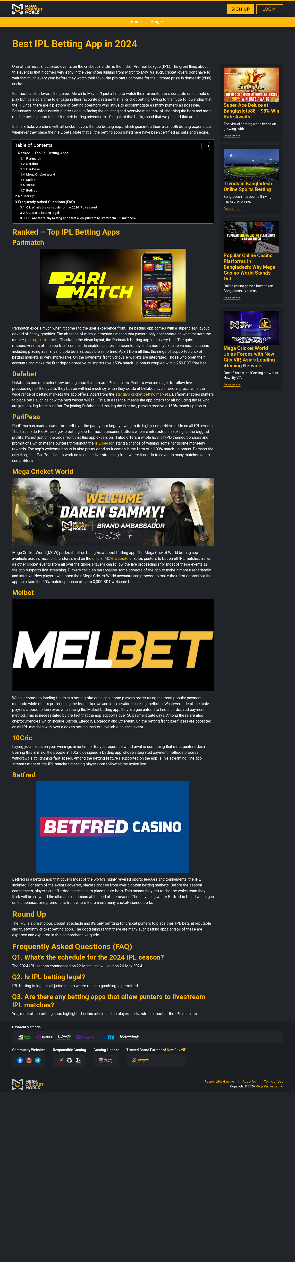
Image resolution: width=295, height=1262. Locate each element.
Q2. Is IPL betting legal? (43, 213)
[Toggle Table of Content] (203, 146)
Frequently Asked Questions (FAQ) (46, 202)
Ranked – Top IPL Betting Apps (43, 153)
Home (136, 21)
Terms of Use (273, 1081)
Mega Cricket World (40, 174)
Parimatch (33, 158)
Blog (157, 21)
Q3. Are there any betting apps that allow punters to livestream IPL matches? (81, 218)
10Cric (31, 185)
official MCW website (110, 558)
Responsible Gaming (219, 1081)
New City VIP (176, 1050)
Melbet (31, 180)
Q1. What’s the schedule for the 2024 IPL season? (61, 207)
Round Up (26, 196)
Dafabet (32, 164)
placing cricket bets (42, 340)
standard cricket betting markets (142, 394)
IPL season (104, 443)
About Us (249, 1081)
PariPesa (33, 169)
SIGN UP (240, 9)
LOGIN (269, 9)
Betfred (31, 190)
